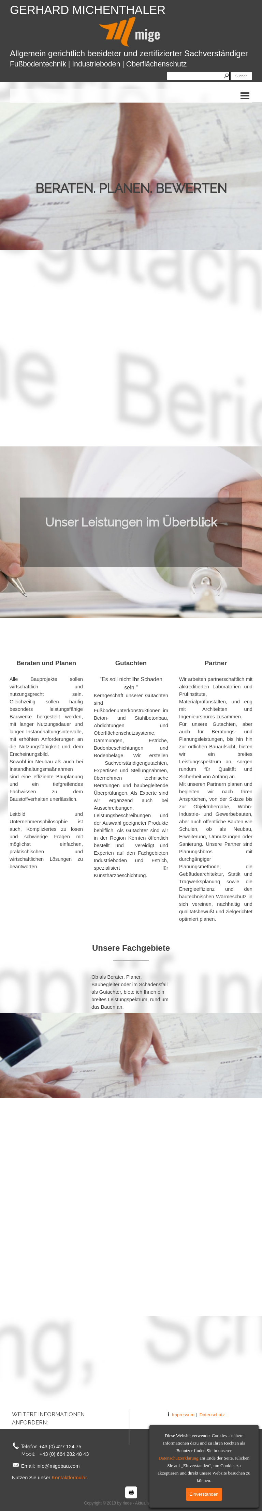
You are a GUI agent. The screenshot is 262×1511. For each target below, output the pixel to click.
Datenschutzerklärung (179, 1458)
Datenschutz (212, 1414)
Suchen (241, 76)
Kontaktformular (69, 1477)
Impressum (183, 1414)
